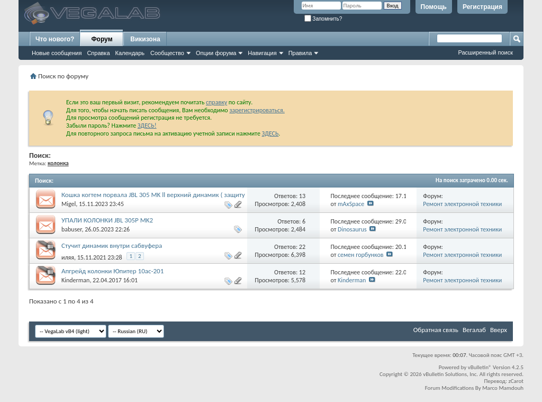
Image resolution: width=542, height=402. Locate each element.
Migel (68, 204)
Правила (300, 53)
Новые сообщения (57, 53)
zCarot (515, 381)
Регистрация (482, 7)
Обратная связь (435, 330)
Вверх (498, 330)
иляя (67, 257)
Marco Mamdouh (502, 388)
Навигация (262, 53)
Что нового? (54, 39)
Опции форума (216, 53)
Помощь (434, 7)
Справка (98, 53)
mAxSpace (351, 204)
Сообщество (167, 53)
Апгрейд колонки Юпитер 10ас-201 (112, 271)
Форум (101, 39)
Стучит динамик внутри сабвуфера (111, 245)
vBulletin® (480, 367)
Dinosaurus (352, 229)
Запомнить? (323, 19)
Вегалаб (474, 330)
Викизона (145, 39)
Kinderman (75, 280)
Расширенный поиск (485, 52)
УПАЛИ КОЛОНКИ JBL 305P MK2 (107, 220)
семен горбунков (360, 254)
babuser (71, 229)
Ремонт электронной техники (462, 204)
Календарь (130, 53)
